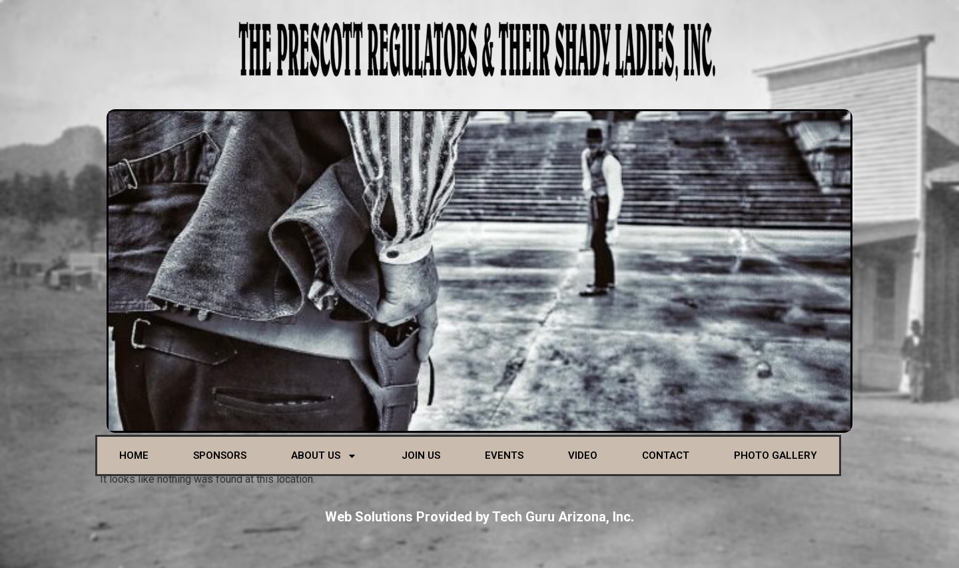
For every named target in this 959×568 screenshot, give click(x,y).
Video (582, 455)
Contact (665, 455)
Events (504, 455)
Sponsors (219, 455)
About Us (324, 455)
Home (134, 455)
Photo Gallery (775, 455)
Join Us (421, 455)
